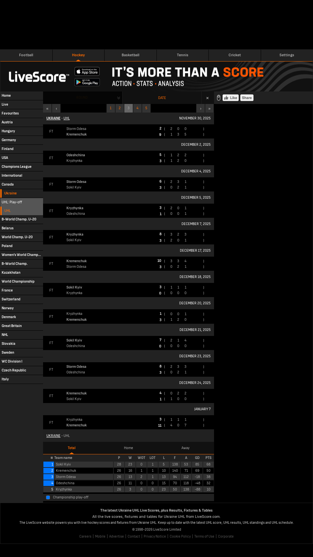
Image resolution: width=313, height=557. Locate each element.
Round (82, 97)
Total (72, 448)
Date (162, 98)
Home (128, 448)
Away (185, 448)
